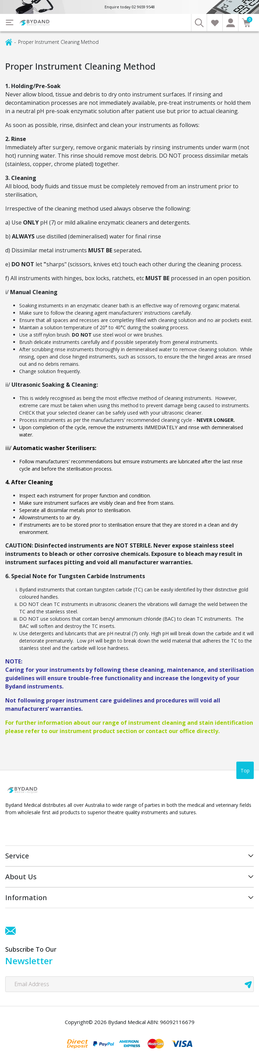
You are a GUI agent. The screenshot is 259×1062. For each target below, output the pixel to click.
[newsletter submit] (248, 984)
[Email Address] (129, 984)
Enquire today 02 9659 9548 (130, 6)
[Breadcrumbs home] (8, 41)
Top (245, 770)
